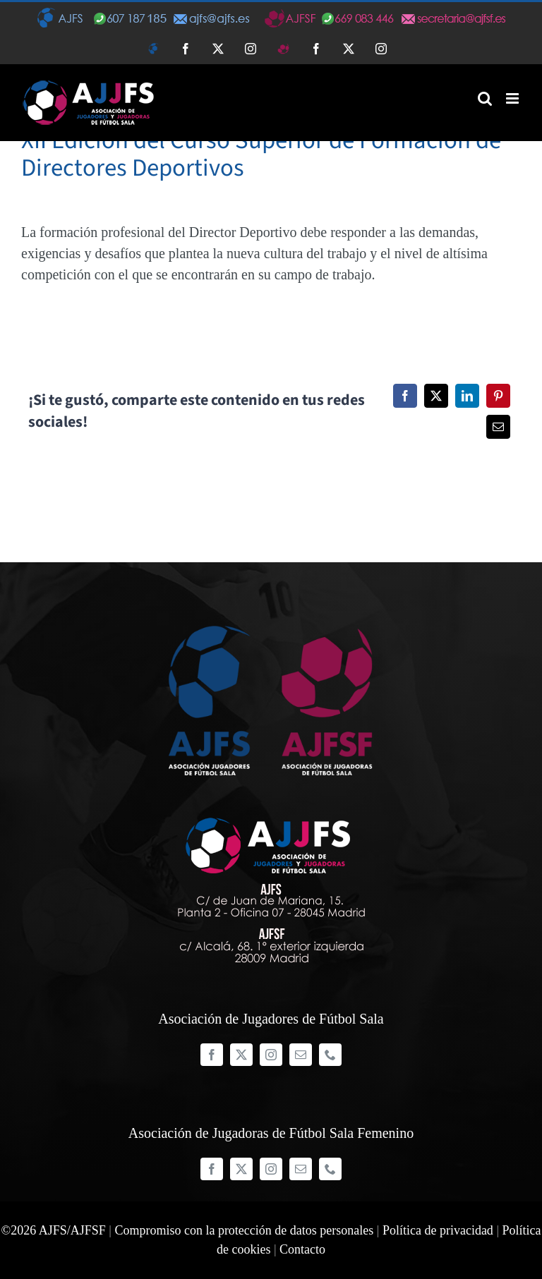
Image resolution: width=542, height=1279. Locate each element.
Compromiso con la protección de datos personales (243, 1230)
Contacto (302, 1249)
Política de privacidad (438, 1230)
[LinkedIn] (467, 395)
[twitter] (241, 1054)
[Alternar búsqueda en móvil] (485, 98)
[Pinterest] (498, 395)
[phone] (330, 1054)
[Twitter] (436, 395)
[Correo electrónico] (498, 426)
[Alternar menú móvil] (513, 98)
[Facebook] (405, 395)
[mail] (300, 1054)
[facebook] (211, 1054)
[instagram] (271, 1054)
